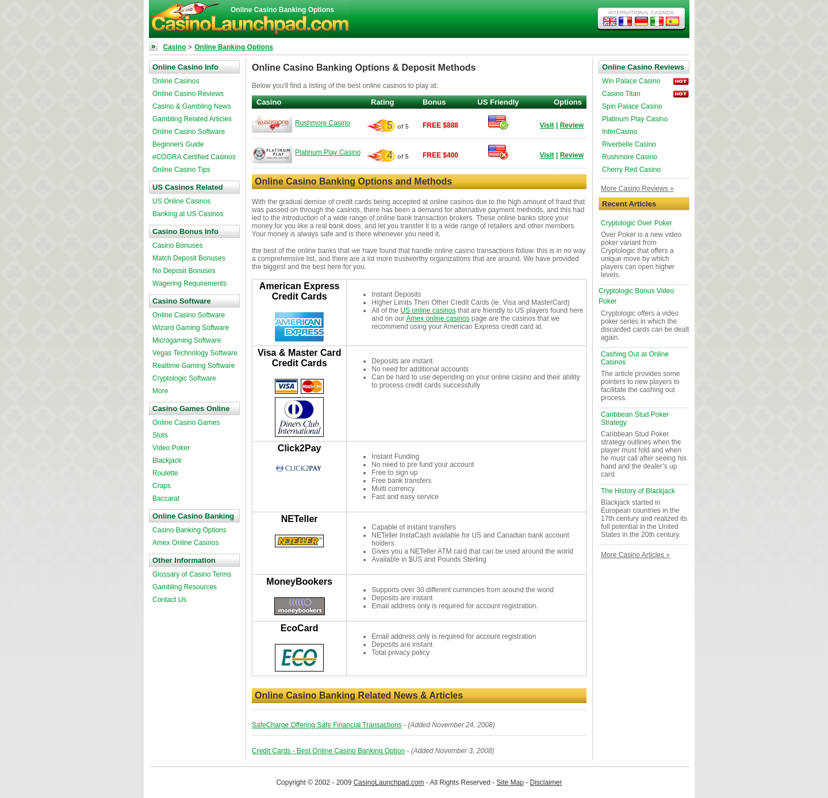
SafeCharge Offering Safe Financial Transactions (327, 725)
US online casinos (427, 310)
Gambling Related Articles (192, 119)
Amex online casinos (437, 318)
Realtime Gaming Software (193, 366)
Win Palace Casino (631, 81)
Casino (174, 47)
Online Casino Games (186, 423)
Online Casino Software (188, 132)
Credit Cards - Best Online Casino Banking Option (328, 751)
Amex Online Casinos (185, 543)
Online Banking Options (233, 47)
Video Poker (171, 448)
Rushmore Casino (322, 123)
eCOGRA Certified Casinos (194, 157)
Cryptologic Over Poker (636, 223)
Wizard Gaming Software (190, 328)
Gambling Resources (184, 587)
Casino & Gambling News (191, 106)
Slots (160, 435)
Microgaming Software (186, 340)
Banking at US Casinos (187, 214)
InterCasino (619, 132)
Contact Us (169, 600)
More (160, 391)
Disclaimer (546, 782)
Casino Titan (621, 94)
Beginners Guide (178, 144)
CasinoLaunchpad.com (389, 782)
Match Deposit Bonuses (188, 258)
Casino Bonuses (177, 245)
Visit (546, 125)
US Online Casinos (181, 201)
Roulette (165, 473)
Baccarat (165, 498)
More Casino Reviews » (637, 189)
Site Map (510, 782)
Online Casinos (175, 81)
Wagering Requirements (189, 283)
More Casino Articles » (635, 555)
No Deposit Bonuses (183, 271)
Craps (161, 486)
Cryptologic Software (184, 378)
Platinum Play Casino (328, 152)
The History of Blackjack (638, 491)
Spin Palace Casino (632, 106)
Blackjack (167, 460)
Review (572, 125)
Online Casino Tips (181, 170)
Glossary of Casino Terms (191, 574)
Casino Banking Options (189, 530)
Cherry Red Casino (631, 170)
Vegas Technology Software (194, 353)
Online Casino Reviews (188, 94)
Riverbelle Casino (629, 144)
